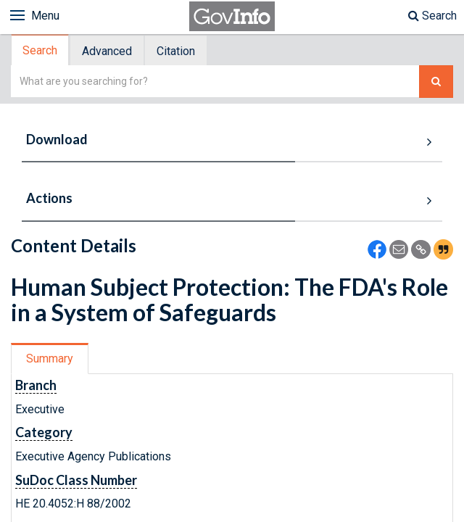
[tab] (40, 50)
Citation (176, 51)
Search (432, 15)
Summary (49, 358)
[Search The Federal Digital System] (436, 81)
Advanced (107, 51)
